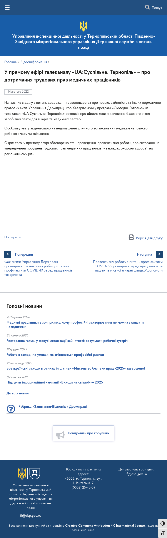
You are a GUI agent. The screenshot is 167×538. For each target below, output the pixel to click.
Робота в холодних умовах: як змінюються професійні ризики (55, 355)
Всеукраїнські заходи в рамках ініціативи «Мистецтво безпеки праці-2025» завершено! (76, 368)
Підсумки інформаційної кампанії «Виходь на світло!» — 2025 (55, 382)
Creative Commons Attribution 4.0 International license (105, 526)
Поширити (12, 237)
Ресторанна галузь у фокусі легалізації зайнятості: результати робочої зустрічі (68, 341)
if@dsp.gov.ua (30, 516)
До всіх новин (18, 393)
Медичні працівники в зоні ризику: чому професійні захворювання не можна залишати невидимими (75, 325)
